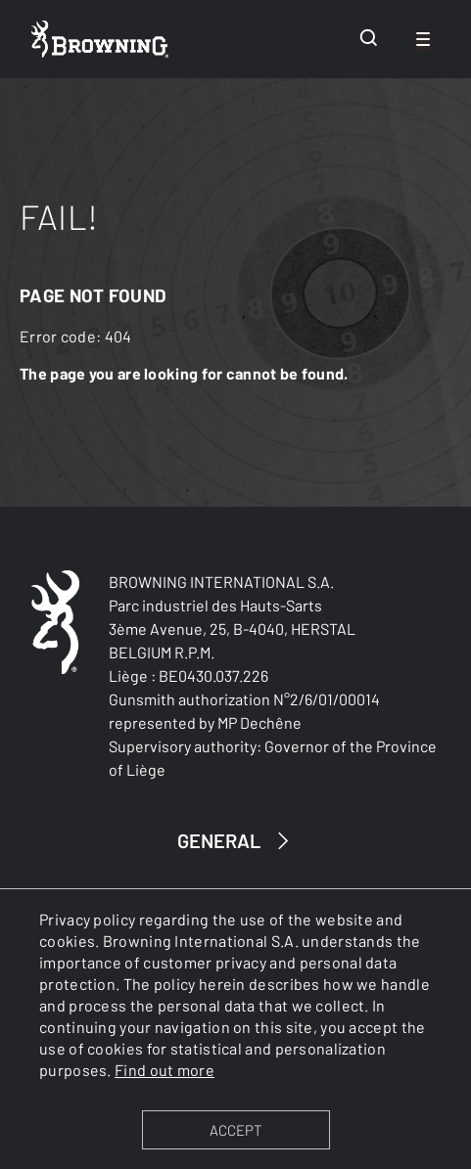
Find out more (164, 1069)
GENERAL (236, 841)
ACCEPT (235, 1130)
